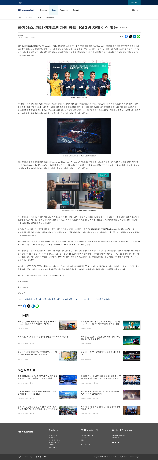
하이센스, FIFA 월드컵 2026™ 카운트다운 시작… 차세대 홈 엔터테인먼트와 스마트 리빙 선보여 (101, 322)
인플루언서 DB (54, 442)
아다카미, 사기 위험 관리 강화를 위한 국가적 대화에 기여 (100, 408)
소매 (76, 299)
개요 (20, 17)
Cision (133, 457)
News (53, 10)
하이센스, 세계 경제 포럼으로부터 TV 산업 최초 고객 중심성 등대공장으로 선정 (37, 353)
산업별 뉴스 (39, 17)
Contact (76, 10)
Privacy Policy (28, 457)
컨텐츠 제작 (53, 435)
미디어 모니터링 (54, 440)
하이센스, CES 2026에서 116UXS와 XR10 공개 (100, 353)
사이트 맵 (38, 457)
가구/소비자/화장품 (64, 299)
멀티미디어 (50, 17)
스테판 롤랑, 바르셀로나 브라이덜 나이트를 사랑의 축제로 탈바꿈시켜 (101, 392)
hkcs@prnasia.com (118, 435)
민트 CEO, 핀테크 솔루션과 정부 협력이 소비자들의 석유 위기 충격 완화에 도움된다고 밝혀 (38, 408)
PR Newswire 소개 (90, 430)
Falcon (51, 445)
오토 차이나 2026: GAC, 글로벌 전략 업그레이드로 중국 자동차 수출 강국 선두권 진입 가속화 (38, 377)
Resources (64, 10)
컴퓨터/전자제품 (31, 299)
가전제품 (42, 299)
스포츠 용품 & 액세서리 (102, 299)
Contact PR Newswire (122, 430)
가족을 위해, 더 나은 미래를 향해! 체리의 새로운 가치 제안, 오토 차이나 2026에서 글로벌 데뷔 (101, 377)
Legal (19, 457)
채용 (82, 440)
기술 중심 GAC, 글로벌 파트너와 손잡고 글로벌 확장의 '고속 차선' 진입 (37, 392)
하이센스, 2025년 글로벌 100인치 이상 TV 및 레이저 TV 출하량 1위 (100, 338)
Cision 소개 (84, 437)
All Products (53, 447)
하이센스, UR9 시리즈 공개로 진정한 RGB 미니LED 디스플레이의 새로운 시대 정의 (37, 322)
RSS (45, 457)
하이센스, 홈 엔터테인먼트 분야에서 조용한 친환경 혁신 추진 (44, 337)
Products (43, 10)
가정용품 (51, 299)
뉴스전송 (134, 2)
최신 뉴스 (28, 17)
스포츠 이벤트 (85, 299)
